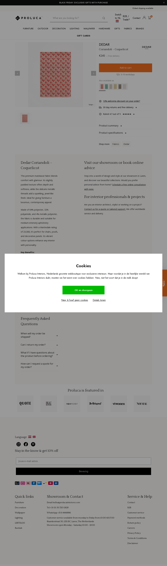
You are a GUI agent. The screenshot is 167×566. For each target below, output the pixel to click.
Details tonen (99, 300)
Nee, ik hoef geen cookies (74, 300)
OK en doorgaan (83, 290)
